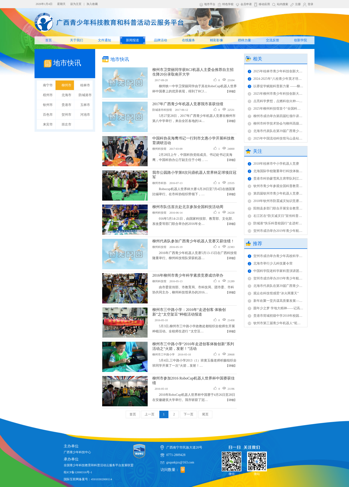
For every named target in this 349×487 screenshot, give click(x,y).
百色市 (48, 114)
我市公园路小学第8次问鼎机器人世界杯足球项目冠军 (194, 174)
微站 (257, 462)
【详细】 (231, 91)
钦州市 (48, 105)
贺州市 (66, 114)
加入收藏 (92, 4)
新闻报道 (132, 40)
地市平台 (209, 4)
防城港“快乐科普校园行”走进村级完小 (278, 223)
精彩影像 (216, 40)
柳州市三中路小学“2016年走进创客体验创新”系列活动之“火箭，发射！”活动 (193, 346)
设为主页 (75, 4)
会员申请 (246, 4)
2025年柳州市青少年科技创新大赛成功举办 (281, 93)
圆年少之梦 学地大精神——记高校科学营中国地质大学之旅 (293, 308)
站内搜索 (282, 4)
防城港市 (85, 95)
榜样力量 (244, 40)
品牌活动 (160, 40)
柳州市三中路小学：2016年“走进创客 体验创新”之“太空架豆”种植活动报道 (189, 312)
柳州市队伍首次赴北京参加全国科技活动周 (187, 207)
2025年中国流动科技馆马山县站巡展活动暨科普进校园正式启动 (296, 138)
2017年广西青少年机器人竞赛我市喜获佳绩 (187, 104)
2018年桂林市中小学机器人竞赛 (273, 163)
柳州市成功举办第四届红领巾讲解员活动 (280, 116)
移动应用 (264, 4)
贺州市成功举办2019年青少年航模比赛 (278, 231)
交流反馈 (272, 40)
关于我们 (76, 40)
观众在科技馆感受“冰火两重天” (273, 293)
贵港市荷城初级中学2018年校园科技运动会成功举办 (288, 315)
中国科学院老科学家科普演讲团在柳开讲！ (281, 271)
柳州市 (66, 85)
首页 (48, 40)
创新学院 (300, 40)
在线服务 (188, 40)
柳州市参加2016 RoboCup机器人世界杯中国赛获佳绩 (193, 380)
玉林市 (85, 105)
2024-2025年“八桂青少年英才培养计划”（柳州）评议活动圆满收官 (298, 78)
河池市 (85, 114)
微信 (231, 462)
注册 (298, 4)
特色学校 (228, 4)
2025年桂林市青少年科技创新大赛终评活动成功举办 (288, 71)
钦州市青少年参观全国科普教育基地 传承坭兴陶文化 (288, 186)
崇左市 (66, 124)
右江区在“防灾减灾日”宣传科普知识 (276, 216)
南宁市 (48, 85)
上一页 (149, 414)
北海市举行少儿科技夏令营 (270, 263)
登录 (310, 4)
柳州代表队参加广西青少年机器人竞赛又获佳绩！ (193, 241)
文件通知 (104, 40)
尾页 (205, 414)
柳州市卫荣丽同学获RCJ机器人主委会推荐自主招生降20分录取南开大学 (193, 72)
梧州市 (48, 95)
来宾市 (48, 124)
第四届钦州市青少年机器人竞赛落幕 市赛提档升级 (287, 193)
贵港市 (66, 105)
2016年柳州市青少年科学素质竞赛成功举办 (187, 275)
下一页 (188, 414)
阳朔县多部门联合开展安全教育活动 (277, 208)
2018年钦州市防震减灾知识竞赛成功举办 (280, 201)
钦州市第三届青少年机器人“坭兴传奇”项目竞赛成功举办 (291, 323)
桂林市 (85, 85)
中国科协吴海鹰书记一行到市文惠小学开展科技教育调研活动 (193, 140)
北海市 (66, 95)
